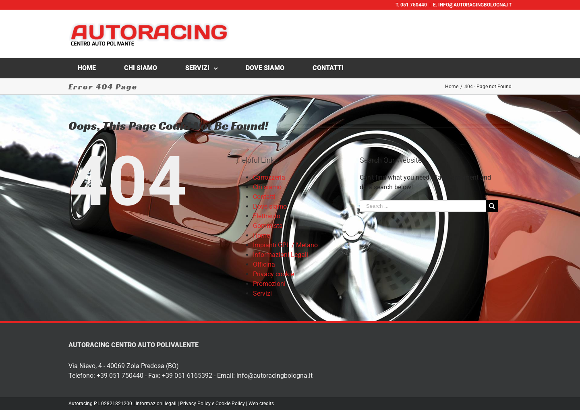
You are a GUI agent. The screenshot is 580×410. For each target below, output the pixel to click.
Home (261, 235)
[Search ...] (423, 206)
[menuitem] (91, 68)
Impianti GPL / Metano (285, 245)
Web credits (261, 403)
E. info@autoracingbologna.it (472, 5)
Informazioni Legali (280, 255)
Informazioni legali (156, 403)
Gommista (268, 226)
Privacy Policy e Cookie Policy (212, 403)
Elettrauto (266, 216)
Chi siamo (267, 187)
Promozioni (269, 284)
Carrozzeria (269, 177)
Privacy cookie (273, 274)
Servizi (262, 293)
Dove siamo (270, 206)
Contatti (264, 197)
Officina (264, 264)
